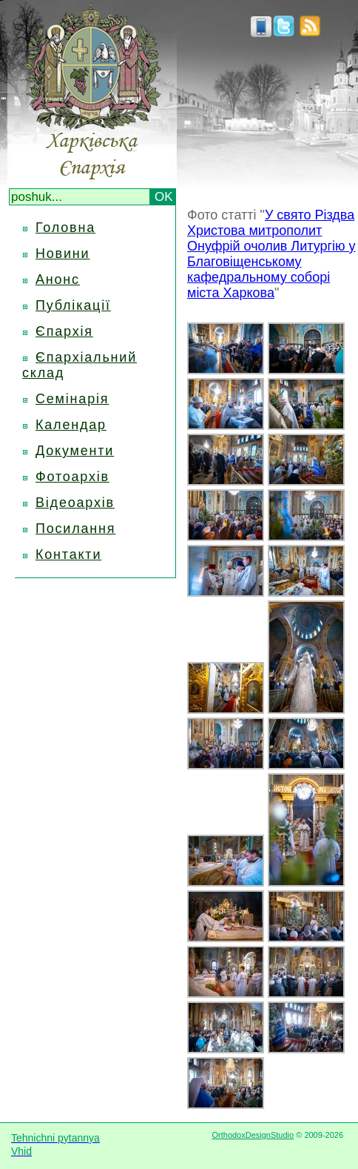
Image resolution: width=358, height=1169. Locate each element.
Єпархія (64, 331)
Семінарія (72, 398)
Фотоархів (72, 476)
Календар (71, 424)
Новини (63, 253)
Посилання (75, 528)
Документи (75, 450)
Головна (65, 227)
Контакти (68, 554)
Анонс (58, 279)
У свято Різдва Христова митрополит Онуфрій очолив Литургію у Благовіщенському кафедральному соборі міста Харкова (271, 254)
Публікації (73, 305)
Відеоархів (75, 502)
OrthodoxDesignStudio (253, 1134)
